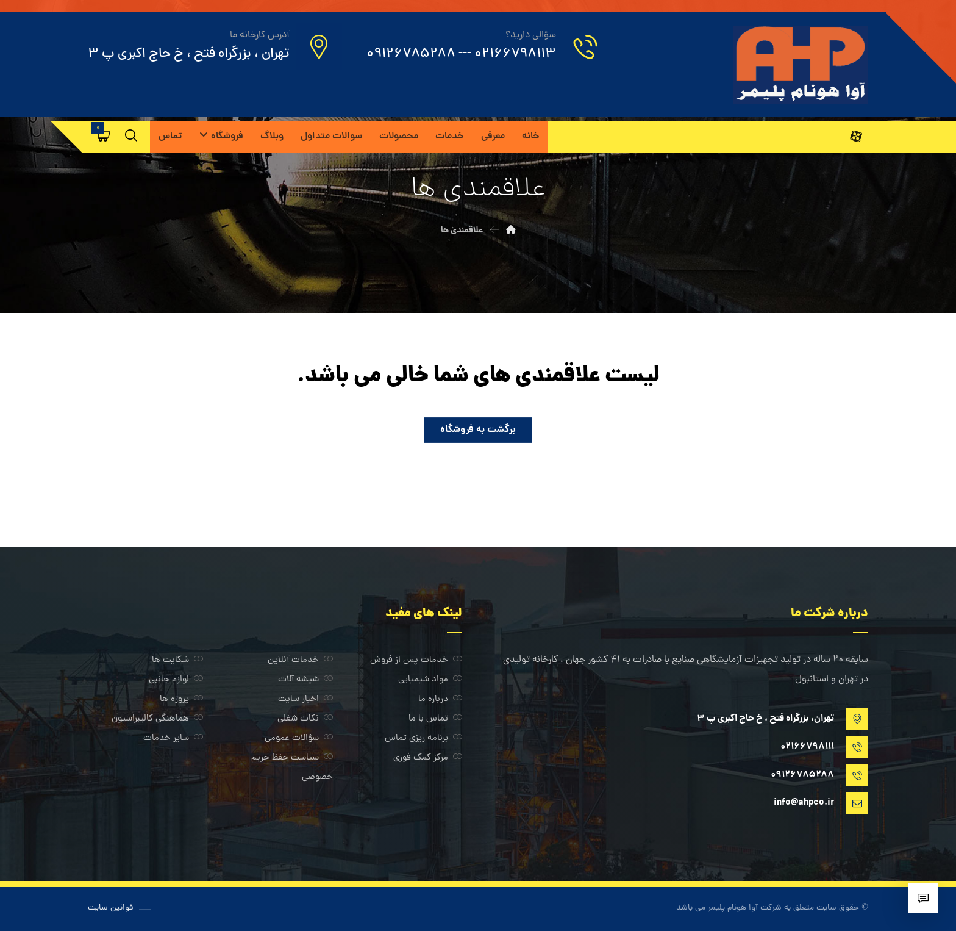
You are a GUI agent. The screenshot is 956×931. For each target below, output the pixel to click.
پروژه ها (181, 699)
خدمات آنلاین (300, 660)
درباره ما (440, 699)
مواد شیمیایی (430, 680)
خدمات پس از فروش (416, 660)
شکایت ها (177, 660)
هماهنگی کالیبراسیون (157, 719)
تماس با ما (435, 719)
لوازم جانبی (176, 680)
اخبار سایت (305, 699)
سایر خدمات (173, 739)
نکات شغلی (305, 719)
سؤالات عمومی (299, 739)
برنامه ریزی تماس (423, 739)
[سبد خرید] (104, 136)
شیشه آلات (305, 680)
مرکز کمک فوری (427, 758)
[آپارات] (856, 136)
